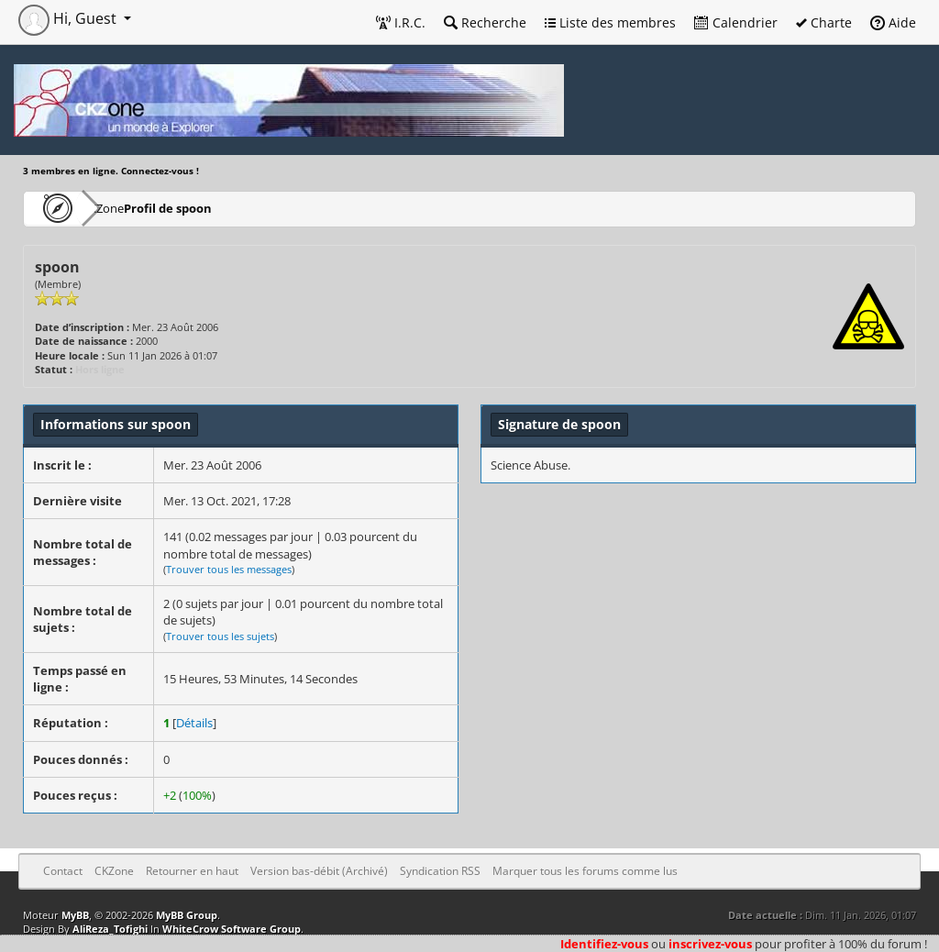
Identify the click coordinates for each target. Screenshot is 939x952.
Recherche (485, 22)
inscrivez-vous (710, 943)
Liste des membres (610, 22)
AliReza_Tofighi (110, 928)
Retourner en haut (192, 871)
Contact (63, 871)
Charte (824, 22)
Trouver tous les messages (229, 569)
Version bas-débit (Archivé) (319, 871)
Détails (194, 722)
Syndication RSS (440, 871)
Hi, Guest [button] (69, 18)
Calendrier (736, 22)
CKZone (129, 208)
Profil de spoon (223, 208)
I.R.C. (400, 22)
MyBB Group (186, 915)
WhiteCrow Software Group (231, 928)
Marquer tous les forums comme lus (585, 871)
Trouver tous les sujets (220, 636)
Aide (893, 22)
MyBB (75, 915)
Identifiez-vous (604, 943)
